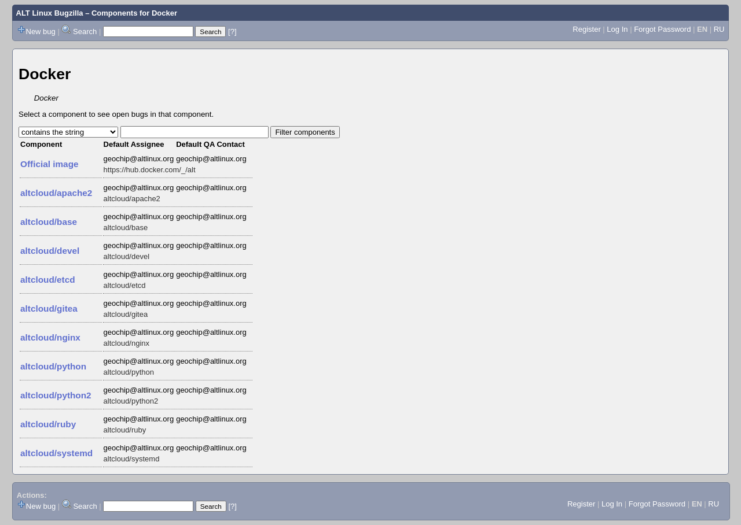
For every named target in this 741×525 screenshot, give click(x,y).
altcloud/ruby (48, 424)
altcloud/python (53, 366)
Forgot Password (662, 29)
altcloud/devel (49, 251)
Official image (49, 164)
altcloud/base (48, 222)
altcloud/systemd (56, 453)
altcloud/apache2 (56, 193)
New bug (41, 31)
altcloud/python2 (55, 395)
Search (85, 31)
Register (586, 29)
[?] (232, 31)
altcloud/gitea (49, 308)
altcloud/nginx (50, 337)
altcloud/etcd (47, 279)
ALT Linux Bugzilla (49, 13)
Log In (617, 29)
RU (719, 29)
